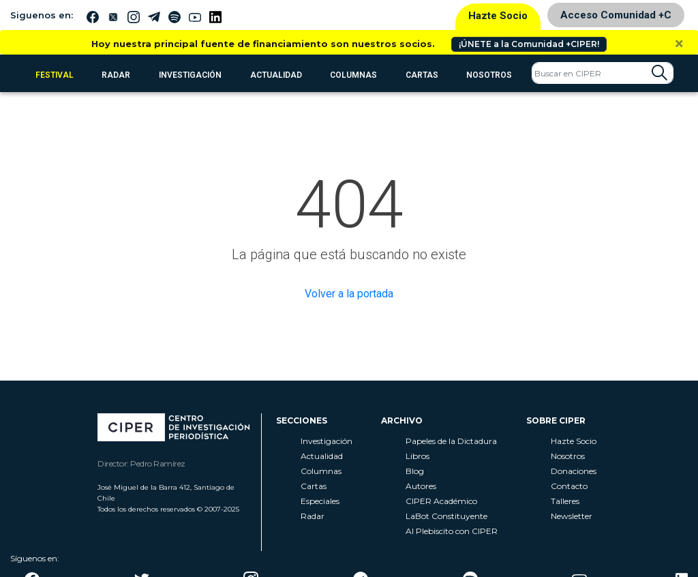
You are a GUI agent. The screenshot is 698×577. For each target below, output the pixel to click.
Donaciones (573, 471)
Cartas (422, 75)
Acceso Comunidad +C (615, 15)
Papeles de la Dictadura (451, 441)
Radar (312, 516)
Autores (421, 486)
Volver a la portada (349, 293)
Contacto (569, 486)
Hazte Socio (498, 16)
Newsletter (571, 516)
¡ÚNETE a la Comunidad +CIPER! (529, 44)
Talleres (565, 501)
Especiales (320, 501)
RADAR (116, 75)
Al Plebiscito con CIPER (452, 531)
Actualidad (276, 75)
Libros (417, 456)
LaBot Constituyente (446, 516)
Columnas (353, 75)
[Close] (679, 44)
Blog (415, 471)
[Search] (602, 73)
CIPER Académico (441, 501)
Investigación (190, 75)
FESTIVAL (54, 75)
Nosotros (489, 75)
